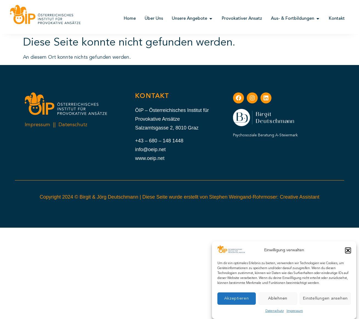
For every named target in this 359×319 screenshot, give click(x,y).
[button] (348, 250)
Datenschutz (274, 311)
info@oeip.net (150, 149)
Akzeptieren (236, 299)
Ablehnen (277, 299)
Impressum (295, 311)
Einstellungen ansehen (325, 299)
